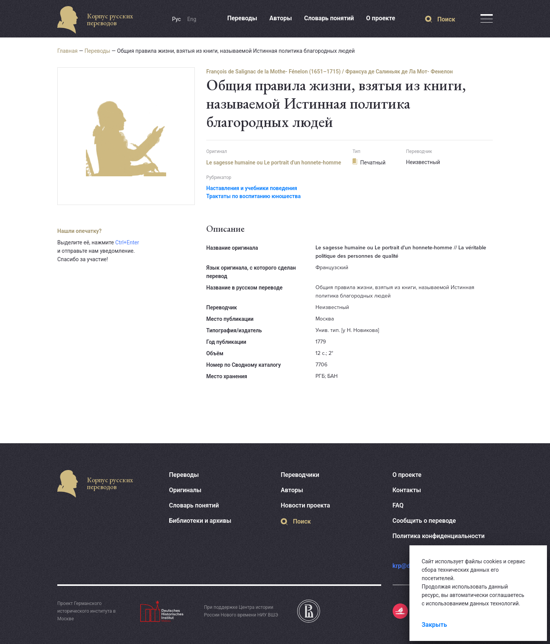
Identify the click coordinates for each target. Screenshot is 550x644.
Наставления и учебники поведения (251, 188)
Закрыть (434, 624)
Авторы (280, 18)
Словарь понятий (329, 18)
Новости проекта (305, 505)
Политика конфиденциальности (439, 536)
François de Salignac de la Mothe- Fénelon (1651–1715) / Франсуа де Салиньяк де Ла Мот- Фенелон (329, 71)
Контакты (407, 490)
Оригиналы (185, 490)
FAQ (398, 505)
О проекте (380, 18)
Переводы (242, 18)
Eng (191, 19)
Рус (176, 19)
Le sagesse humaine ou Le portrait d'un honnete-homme (273, 162)
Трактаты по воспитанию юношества (253, 196)
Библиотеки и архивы (200, 520)
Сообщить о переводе (424, 520)
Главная (67, 51)
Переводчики (300, 474)
